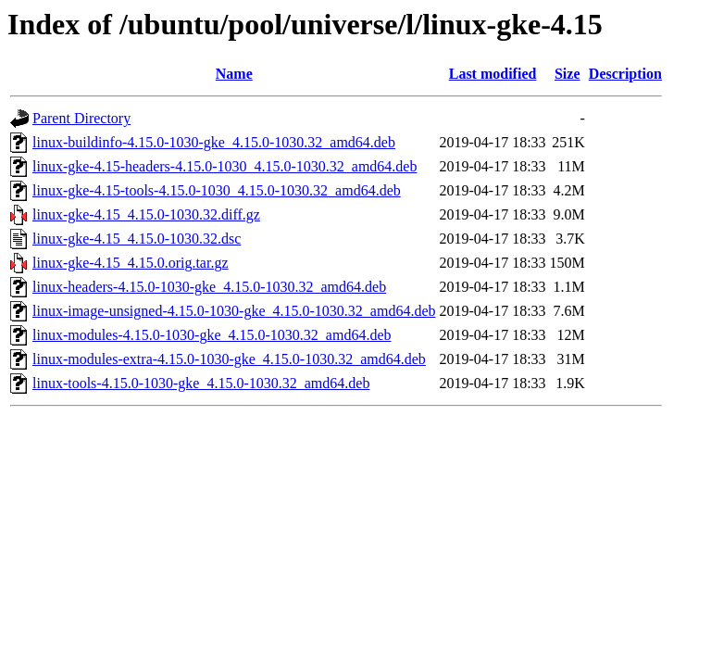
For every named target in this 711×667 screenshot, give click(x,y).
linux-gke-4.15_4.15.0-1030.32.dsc (136, 238)
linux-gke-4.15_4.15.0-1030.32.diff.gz (146, 214)
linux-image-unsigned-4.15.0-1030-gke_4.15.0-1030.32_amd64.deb (233, 311)
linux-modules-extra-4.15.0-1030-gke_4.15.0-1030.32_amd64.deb (229, 359)
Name (234, 74)
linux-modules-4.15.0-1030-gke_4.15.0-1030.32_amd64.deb (212, 335)
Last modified (493, 74)
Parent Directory (81, 118)
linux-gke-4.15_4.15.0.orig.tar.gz (130, 263)
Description (625, 74)
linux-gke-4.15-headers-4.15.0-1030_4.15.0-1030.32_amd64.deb (224, 166)
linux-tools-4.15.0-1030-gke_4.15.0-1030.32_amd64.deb (200, 383)
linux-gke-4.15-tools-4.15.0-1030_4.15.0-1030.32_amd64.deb (216, 190)
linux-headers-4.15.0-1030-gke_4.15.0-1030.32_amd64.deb (209, 287)
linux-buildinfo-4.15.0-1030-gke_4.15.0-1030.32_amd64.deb (213, 142)
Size (567, 74)
